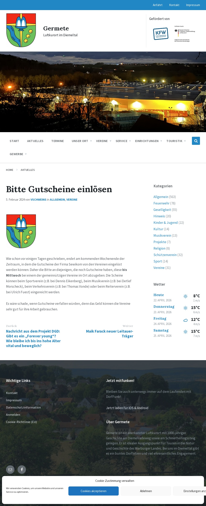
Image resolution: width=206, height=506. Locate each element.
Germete (56, 28)
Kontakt (12, 393)
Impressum (14, 400)
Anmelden (13, 415)
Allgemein (57, 199)
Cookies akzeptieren (93, 491)
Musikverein (162, 235)
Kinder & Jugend (165, 222)
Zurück (11, 326)
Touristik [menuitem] (174, 141)
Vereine (71, 199)
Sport (157, 261)
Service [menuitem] (121, 141)
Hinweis (159, 216)
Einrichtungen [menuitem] (147, 141)
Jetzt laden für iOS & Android (127, 408)
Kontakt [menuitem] (174, 5)
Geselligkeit (162, 209)
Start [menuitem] (14, 141)
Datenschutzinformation (23, 407)
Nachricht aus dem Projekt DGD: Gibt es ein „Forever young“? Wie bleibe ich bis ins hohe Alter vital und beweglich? (33, 338)
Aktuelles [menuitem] (35, 141)
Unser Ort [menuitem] (80, 141)
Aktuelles (28, 170)
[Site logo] (21, 46)
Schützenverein (165, 255)
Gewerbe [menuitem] (16, 154)
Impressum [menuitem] (193, 5)
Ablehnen (146, 491)
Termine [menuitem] (57, 141)
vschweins (38, 199)
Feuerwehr (161, 203)
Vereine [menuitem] (102, 141)
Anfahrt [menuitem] (158, 5)
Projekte (159, 242)
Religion (159, 248)
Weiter (128, 326)
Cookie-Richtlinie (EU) (21, 422)
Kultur (158, 229)
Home (9, 170)
